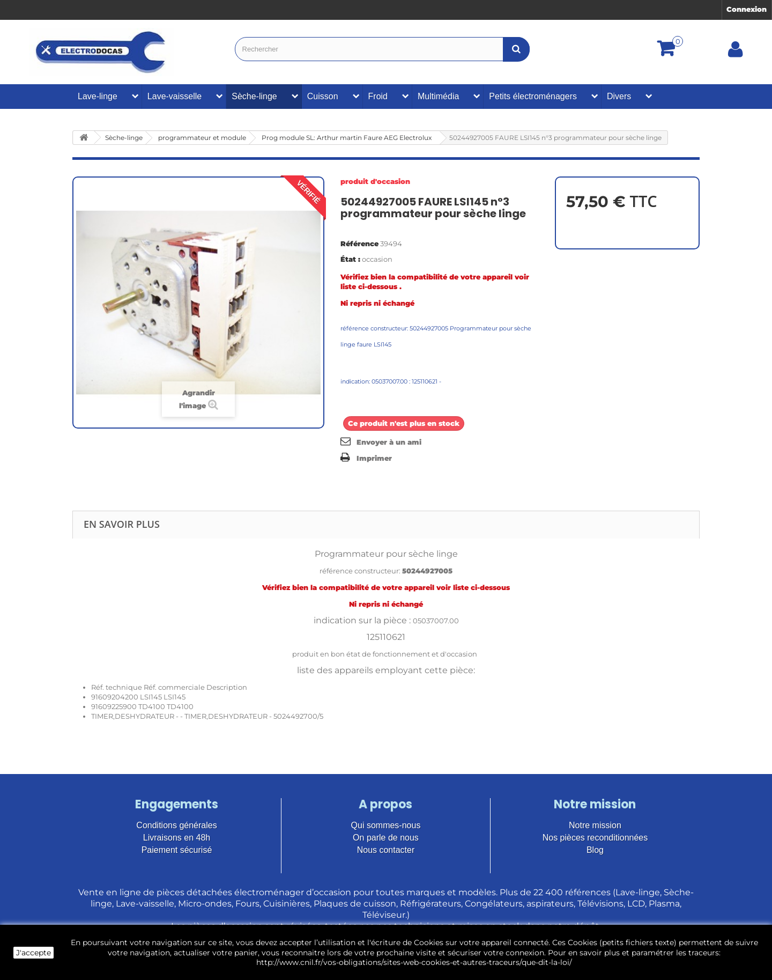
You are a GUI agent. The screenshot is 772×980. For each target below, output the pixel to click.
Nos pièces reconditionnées (595, 837)
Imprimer (374, 458)
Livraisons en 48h (176, 837)
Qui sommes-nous (386, 825)
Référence (359, 243)
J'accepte (33, 952)
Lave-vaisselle (174, 96)
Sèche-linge (254, 96)
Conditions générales (176, 825)
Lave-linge (97, 96)
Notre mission (595, 825)
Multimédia (438, 96)
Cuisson (322, 96)
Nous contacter (386, 849)
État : (350, 259)
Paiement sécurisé (177, 849)
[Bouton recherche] (516, 49)
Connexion (746, 9)
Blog (595, 849)
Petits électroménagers (533, 96)
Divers (619, 96)
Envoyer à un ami (389, 442)
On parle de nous (386, 837)
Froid (378, 96)
